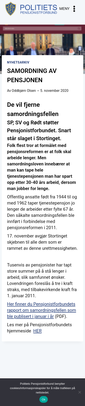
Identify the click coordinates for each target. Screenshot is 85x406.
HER (37, 331)
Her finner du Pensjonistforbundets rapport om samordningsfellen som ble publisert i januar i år (41, 310)
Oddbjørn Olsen (24, 91)
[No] (79, 392)
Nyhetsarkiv (18, 62)
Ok (43, 399)
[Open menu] (68, 9)
